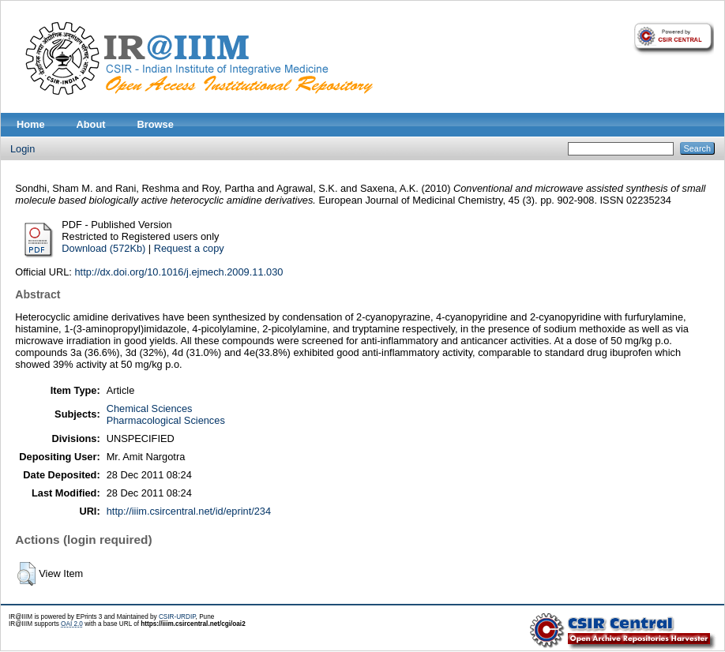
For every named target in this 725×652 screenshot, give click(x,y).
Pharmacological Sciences (166, 420)
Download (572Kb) (103, 248)
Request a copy (189, 248)
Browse (155, 124)
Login (22, 149)
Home (31, 124)
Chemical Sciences (150, 408)
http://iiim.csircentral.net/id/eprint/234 (189, 511)
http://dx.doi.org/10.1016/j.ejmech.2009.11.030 (178, 272)
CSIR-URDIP (177, 616)
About (91, 124)
